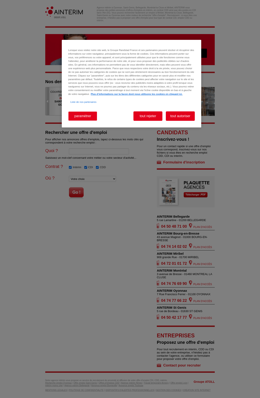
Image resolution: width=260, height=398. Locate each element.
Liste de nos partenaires (83, 102)
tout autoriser (180, 116)
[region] (131, 83)
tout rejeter (148, 116)
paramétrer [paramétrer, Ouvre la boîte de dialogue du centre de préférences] (82, 116)
